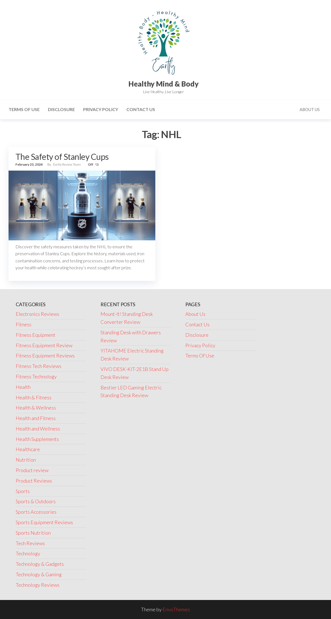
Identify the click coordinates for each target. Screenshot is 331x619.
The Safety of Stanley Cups (61, 157)
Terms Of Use (24, 109)
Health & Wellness (36, 408)
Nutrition (26, 460)
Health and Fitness (36, 418)
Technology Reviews (37, 585)
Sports (23, 491)
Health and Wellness (38, 429)
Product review (32, 470)
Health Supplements (37, 439)
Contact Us (140, 109)
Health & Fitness (33, 397)
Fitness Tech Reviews (38, 366)
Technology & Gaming (39, 574)
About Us (310, 109)
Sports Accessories (36, 512)
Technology (28, 553)
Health (23, 387)
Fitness (23, 324)
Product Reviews (34, 481)
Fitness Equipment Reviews (45, 355)
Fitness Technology (36, 376)
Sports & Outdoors (36, 501)
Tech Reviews (30, 543)
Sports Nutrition (33, 533)
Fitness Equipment (35, 335)
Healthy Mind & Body (163, 83)
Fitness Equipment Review (44, 345)
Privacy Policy (100, 109)
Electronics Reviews (37, 314)
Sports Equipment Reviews (44, 522)
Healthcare (28, 449)
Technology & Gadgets (40, 564)
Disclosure (61, 109)
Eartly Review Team (67, 164)
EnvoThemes (176, 609)
